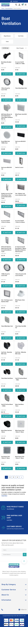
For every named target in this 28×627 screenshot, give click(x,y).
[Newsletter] (25, 554)
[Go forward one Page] (21, 477)
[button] (24, 561)
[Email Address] (14, 554)
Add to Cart (7, 74)
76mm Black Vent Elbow (7, 378)
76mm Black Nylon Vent (21, 88)
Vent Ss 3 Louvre (19, 167)
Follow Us (23, 609)
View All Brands (10, 509)
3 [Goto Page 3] (13, 477)
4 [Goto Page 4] (17, 477)
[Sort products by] (21, 48)
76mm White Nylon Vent (7, 326)
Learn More (9, 520)
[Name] (14, 550)
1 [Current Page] (6, 477)
